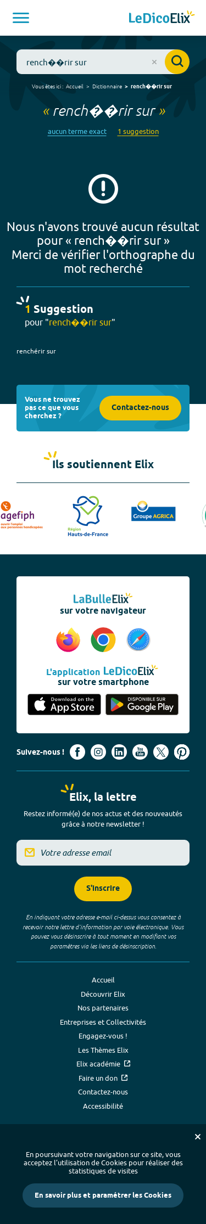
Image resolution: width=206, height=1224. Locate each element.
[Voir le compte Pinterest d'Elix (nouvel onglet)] (182, 752)
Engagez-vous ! (103, 1035)
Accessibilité (103, 1106)
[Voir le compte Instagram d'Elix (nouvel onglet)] (98, 752)
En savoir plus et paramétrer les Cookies (103, 1195)
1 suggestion (138, 131)
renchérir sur (36, 351)
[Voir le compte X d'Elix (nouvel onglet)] (161, 752)
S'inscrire (103, 889)
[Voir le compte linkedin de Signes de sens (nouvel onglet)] (119, 752)
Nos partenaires (103, 1007)
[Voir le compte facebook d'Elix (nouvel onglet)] (77, 752)
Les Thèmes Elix (103, 1050)
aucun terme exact (77, 131)
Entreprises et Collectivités (103, 1022)
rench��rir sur (151, 87)
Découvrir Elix (103, 994)
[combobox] (103, 61)
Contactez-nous (140, 408)
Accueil (74, 86)
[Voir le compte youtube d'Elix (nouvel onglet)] (140, 752)
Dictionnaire (107, 86)
